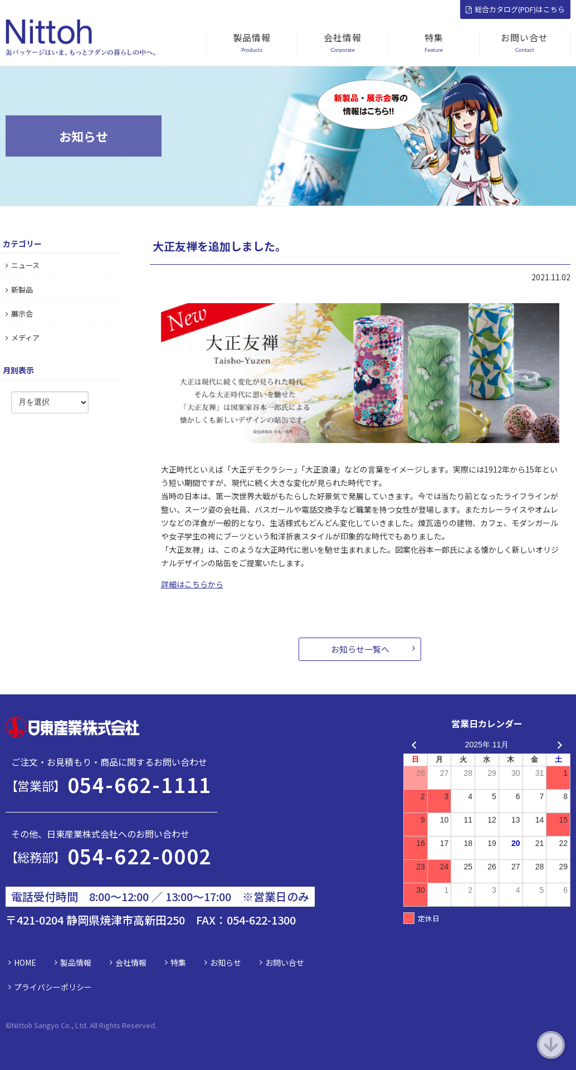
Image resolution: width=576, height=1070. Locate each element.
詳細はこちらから (192, 584)
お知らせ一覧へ (360, 649)
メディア (23, 337)
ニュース (23, 265)
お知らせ (225, 962)
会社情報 (131, 962)
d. (153, 1025)
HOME (25, 962)
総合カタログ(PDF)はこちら (515, 9)
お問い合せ (284, 962)
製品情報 (75, 962)
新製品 (19, 289)
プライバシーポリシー (53, 987)
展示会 (19, 313)
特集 (178, 962)
